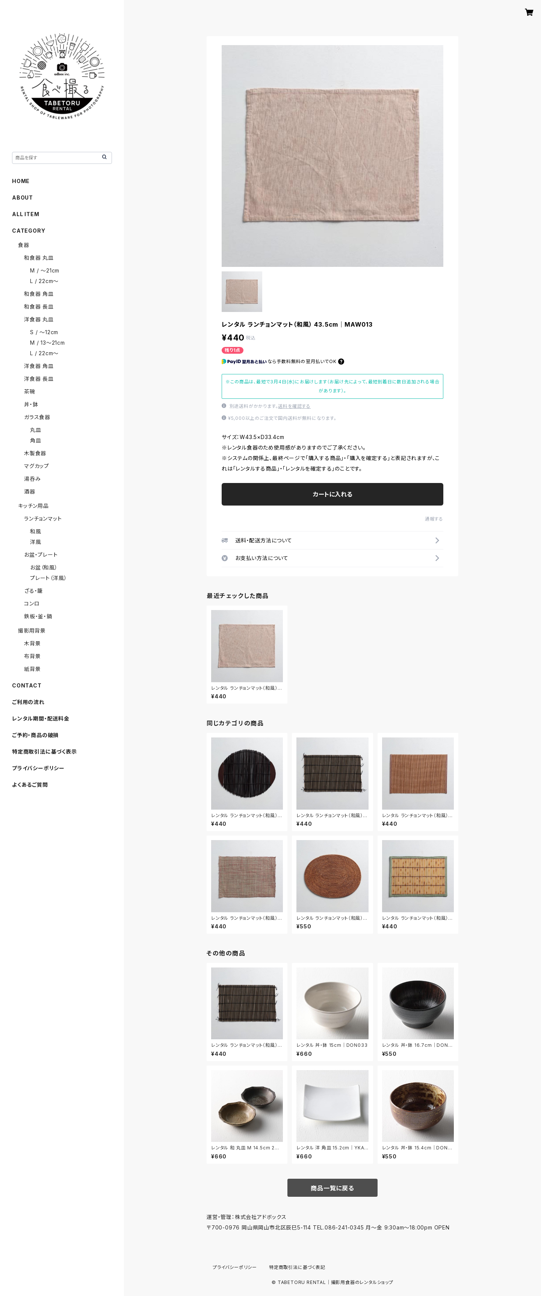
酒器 (29, 491)
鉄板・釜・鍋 (38, 616)
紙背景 (32, 669)
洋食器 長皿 (39, 378)
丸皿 (35, 430)
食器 (23, 245)
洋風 (35, 542)
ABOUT (22, 197)
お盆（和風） (44, 567)
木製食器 (35, 453)
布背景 (32, 656)
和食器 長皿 (39, 306)
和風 (35, 531)
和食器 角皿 (39, 294)
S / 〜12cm (44, 332)
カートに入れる (332, 494)
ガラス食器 (37, 417)
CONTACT (27, 685)
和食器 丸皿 (39, 257)
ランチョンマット (43, 518)
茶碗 (29, 391)
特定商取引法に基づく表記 (297, 1267)
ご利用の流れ (28, 702)
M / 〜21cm (44, 270)
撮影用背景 (32, 630)
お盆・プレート (41, 554)
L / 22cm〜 (44, 281)
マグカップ (36, 466)
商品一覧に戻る (332, 1188)
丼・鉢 (31, 404)
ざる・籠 (33, 590)
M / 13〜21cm (47, 342)
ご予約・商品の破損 (35, 735)
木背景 (32, 643)
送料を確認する (294, 406)
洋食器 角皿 (39, 366)
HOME (21, 181)
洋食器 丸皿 (39, 319)
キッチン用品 (33, 506)
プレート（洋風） (48, 578)
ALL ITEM (25, 214)
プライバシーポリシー (38, 768)
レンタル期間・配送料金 (41, 718)
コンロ (31, 603)
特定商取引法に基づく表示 (44, 751)
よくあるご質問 (30, 784)
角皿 (35, 440)
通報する (434, 519)
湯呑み (32, 478)
